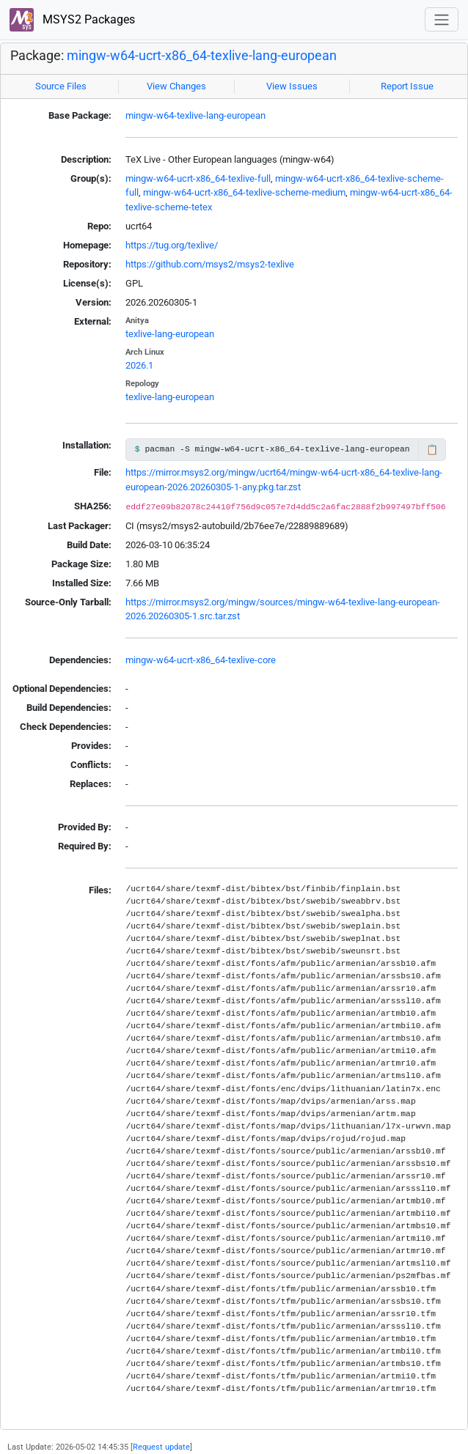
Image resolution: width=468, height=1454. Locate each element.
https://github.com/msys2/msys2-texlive (209, 264)
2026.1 (139, 365)
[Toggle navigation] (441, 19)
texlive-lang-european (169, 333)
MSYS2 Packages (72, 20)
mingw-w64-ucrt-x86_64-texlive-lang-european (202, 56)
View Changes (176, 86)
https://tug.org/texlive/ (171, 245)
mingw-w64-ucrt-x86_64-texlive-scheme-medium (244, 192)
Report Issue (407, 86)
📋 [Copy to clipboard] (432, 449)
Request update (161, 1447)
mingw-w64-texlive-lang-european (195, 115)
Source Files (61, 86)
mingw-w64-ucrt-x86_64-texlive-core (200, 659)
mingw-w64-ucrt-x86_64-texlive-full (198, 178)
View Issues (292, 86)
